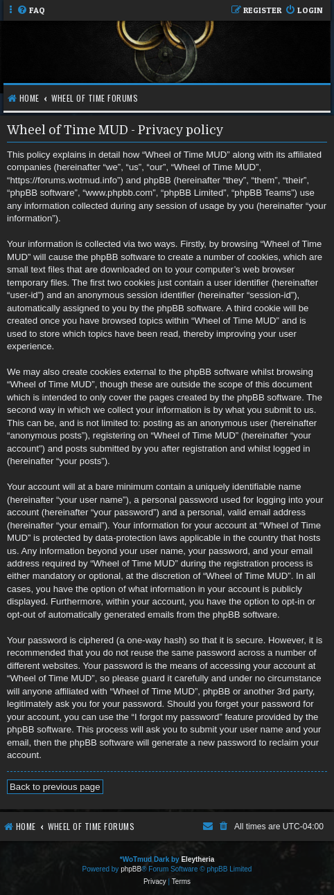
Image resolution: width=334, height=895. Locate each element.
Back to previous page (55, 787)
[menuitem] (31, 10)
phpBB (131, 869)
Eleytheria (197, 859)
